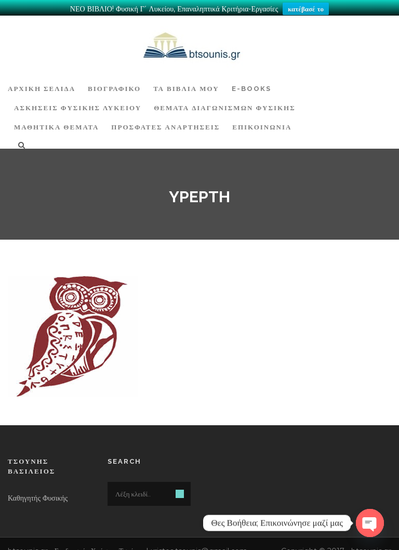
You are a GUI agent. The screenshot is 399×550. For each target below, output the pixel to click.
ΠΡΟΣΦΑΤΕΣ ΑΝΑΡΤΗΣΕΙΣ (165, 122)
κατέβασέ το (306, 9)
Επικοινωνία (261, 122)
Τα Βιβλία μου (186, 84)
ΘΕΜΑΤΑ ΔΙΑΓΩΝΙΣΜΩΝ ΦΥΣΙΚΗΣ (225, 103)
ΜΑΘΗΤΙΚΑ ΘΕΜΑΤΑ (56, 122)
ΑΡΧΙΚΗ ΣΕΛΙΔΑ (41, 84)
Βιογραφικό (114, 84)
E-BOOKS (251, 84)
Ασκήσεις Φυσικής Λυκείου (77, 103)
